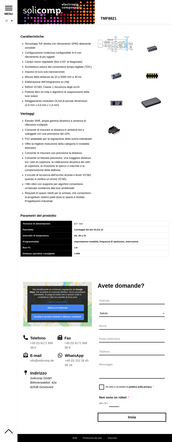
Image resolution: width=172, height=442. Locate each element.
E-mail (36, 354)
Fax (67, 336)
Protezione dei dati (92, 438)
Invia (132, 417)
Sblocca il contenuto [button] (58, 306)
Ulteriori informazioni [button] (57, 300)
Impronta (112, 438)
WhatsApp (75, 354)
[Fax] (60, 335)
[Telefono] (25, 335)
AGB (74, 438)
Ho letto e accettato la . (130, 386)
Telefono (38, 336)
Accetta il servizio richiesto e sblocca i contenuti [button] (57, 315)
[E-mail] (25, 353)
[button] (8, 20)
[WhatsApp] (60, 353)
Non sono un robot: (114, 397)
